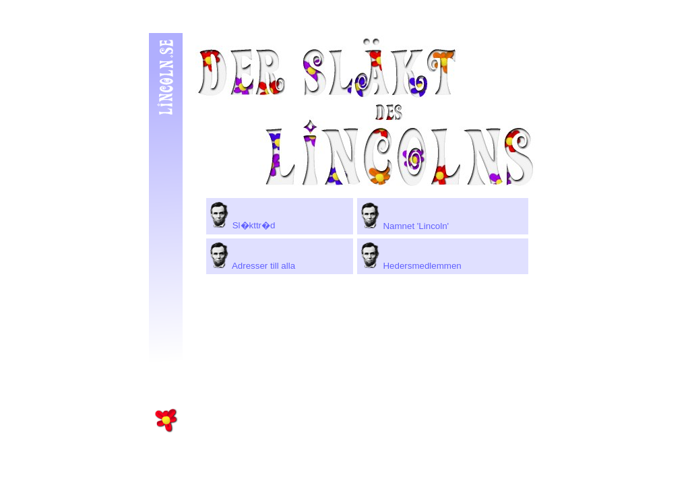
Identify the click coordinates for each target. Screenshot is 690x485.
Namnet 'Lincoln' (404, 226)
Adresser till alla (252, 266)
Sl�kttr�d (242, 225)
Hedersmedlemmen (411, 266)
